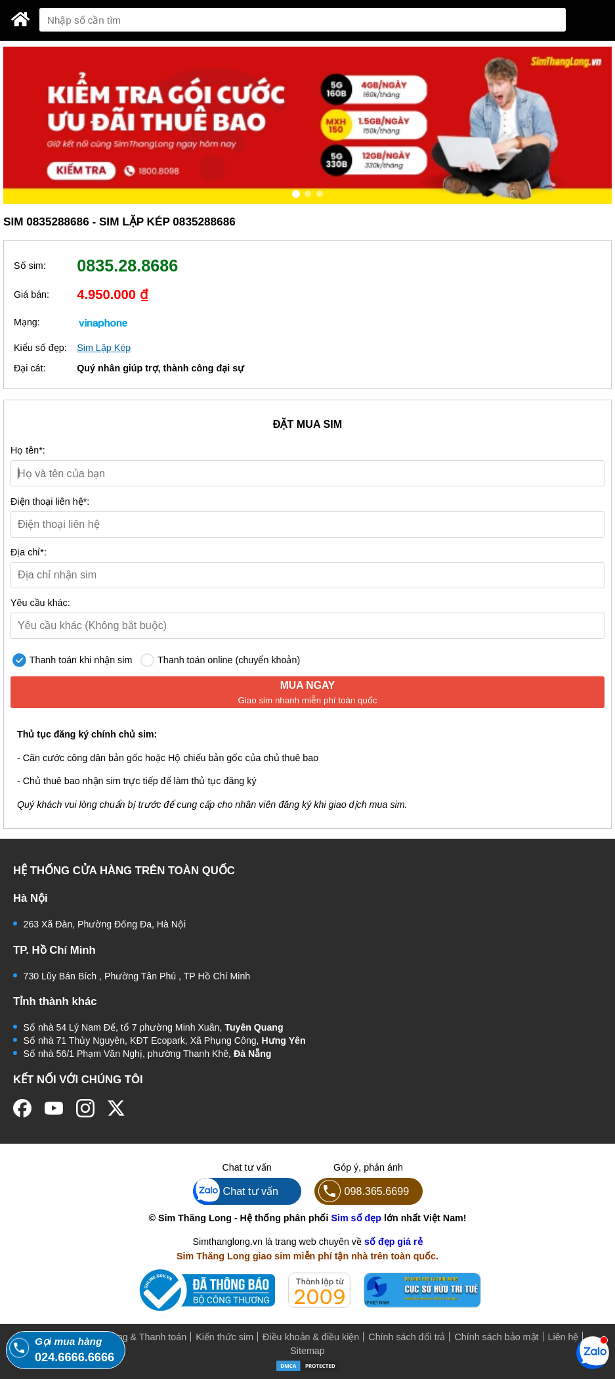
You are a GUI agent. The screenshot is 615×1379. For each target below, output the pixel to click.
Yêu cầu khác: (40, 602)
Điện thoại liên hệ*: (50, 501)
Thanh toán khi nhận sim (72, 660)
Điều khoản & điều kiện (311, 1337)
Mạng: (27, 322)
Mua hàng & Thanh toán (136, 1337)
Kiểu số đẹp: (40, 347)
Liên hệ (563, 1337)
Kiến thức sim (224, 1337)
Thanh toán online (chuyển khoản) (220, 660)
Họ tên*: (28, 450)
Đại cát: (30, 368)
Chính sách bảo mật (496, 1337)
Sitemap (307, 1350)
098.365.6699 (362, 1191)
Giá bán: (31, 294)
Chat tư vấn (236, 1191)
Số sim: (30, 265)
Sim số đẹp (356, 1218)
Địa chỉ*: (29, 552)
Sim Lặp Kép (104, 347)
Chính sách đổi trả (406, 1337)
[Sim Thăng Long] (21, 19)
